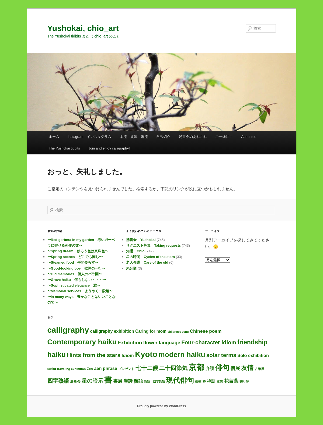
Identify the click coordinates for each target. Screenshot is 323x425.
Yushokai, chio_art (83, 28)
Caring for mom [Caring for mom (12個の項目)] (150, 331)
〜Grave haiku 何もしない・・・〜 (76, 280)
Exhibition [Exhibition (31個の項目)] (130, 342)
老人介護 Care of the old (147, 262)
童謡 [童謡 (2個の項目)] (220, 381)
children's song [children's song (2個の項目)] (178, 331)
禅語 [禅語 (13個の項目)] (211, 381)
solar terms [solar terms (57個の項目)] (221, 355)
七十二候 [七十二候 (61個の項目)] (147, 368)
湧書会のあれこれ (193, 137)
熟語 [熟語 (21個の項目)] (138, 381)
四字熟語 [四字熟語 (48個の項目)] (58, 381)
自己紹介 (163, 137)
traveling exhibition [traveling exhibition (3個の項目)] (71, 368)
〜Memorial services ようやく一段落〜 (80, 291)
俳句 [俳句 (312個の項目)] (222, 367)
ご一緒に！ (224, 137)
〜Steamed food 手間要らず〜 (73, 262)
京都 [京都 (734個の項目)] (196, 367)
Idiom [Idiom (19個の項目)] (127, 355)
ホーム (54, 137)
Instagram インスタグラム (89, 137)
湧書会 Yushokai (140, 240)
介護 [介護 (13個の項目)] (210, 368)
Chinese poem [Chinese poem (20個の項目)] (206, 331)
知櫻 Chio (135, 251)
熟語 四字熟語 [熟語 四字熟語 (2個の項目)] (154, 381)
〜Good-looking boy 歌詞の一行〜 (76, 268)
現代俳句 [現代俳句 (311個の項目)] (180, 380)
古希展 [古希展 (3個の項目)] (259, 368)
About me (248, 137)
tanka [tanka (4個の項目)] (51, 369)
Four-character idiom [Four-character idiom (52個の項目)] (208, 342)
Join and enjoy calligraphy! (109, 148)
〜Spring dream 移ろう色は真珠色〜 (78, 251)
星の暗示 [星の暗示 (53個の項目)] (92, 381)
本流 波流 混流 (134, 137)
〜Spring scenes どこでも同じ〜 (75, 257)
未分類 (131, 268)
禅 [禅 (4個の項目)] (204, 381)
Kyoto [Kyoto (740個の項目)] (146, 354)
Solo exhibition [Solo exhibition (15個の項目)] (253, 355)
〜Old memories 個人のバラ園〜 (74, 274)
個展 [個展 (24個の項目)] (235, 368)
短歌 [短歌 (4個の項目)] (198, 381)
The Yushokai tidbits (64, 148)
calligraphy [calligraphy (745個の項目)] (68, 329)
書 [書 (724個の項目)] (108, 380)
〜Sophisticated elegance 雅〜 (73, 285)
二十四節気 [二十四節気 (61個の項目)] (173, 368)
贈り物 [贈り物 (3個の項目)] (244, 381)
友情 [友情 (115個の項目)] (247, 367)
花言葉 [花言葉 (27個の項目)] (231, 381)
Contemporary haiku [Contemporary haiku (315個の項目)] (82, 342)
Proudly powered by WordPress (161, 406)
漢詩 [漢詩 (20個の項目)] (128, 381)
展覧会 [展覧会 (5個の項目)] (75, 381)
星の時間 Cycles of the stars (150, 257)
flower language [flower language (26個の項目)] (161, 342)
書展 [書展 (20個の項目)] (117, 381)
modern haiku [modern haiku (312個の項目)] (181, 355)
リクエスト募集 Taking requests (153, 245)
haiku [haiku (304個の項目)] (56, 355)
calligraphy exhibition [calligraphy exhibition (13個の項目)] (112, 331)
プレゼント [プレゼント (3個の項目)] (126, 368)
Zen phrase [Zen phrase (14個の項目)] (105, 368)
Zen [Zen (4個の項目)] (90, 369)
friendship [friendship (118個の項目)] (252, 342)
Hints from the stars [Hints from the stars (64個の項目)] (93, 355)
